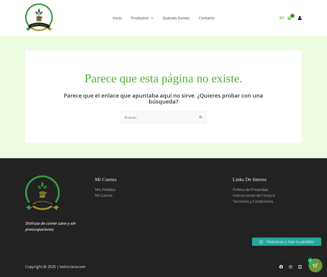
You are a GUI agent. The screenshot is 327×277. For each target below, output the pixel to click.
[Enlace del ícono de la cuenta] (300, 18)
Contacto (206, 18)
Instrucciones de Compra (254, 195)
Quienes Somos (176, 18)
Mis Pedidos (105, 189)
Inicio (117, 18)
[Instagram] (290, 267)
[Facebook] (281, 267)
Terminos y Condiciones (253, 201)
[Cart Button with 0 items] (315, 265)
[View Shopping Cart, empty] (285, 18)
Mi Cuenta (104, 195)
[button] (151, 18)
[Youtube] (300, 267)
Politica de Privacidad (251, 189)
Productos (142, 18)
